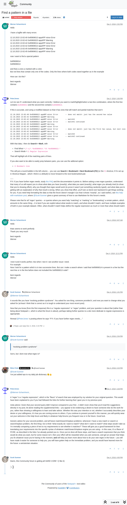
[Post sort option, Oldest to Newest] (107, 17)
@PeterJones (22, 319)
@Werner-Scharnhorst (19, 296)
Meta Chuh (14, 368)
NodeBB (61, 488)
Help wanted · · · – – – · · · (21, 17)
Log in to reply (117, 17)
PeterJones (14, 99)
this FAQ (49, 181)
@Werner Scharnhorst (31, 292)
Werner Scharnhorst (18, 24)
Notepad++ (72, 484)
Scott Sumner (15, 292)
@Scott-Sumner (40, 195)
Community (26, 4)
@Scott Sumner (38, 368)
